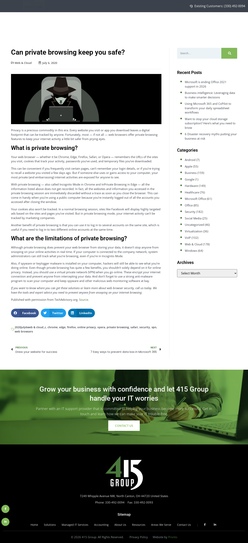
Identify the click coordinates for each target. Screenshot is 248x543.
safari (134, 327)
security (144, 327)
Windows (191, 251)
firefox (71, 327)
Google (189, 179)
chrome (53, 327)
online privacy (86, 327)
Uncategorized (194, 225)
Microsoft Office (195, 199)
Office (189, 205)
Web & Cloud (23, 63)
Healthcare (192, 192)
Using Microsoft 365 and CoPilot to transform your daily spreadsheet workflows (208, 108)
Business (191, 173)
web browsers (24, 331)
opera (101, 327)
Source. (84, 300)
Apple (188, 166)
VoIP (188, 238)
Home (148, 22)
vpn (154, 327)
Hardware (191, 186)
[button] (25, 313)
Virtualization (193, 231)
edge (62, 327)
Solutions (162, 22)
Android (190, 160)
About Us (215, 22)
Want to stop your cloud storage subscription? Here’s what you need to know (210, 123)
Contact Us (233, 22)
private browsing (118, 327)
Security (190, 212)
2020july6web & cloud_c (30, 327)
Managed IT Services (189, 22)
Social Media (193, 218)
